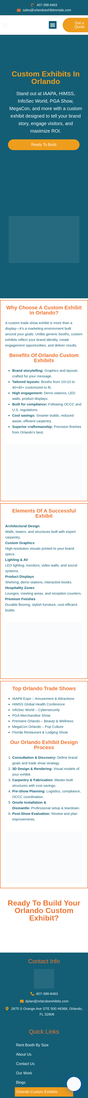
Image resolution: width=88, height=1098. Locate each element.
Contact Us (25, 1064)
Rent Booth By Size (32, 1045)
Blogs (20, 1082)
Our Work (24, 1073)
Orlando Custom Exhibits (36, 1092)
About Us (23, 1054)
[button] (53, 25)
